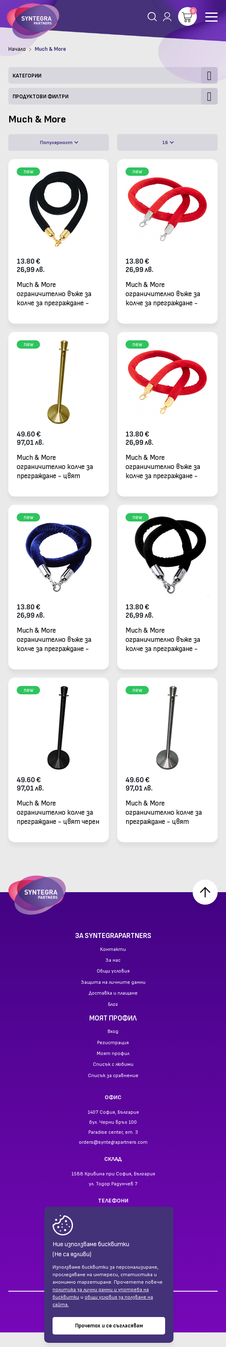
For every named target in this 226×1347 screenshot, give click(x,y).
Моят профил (113, 1069)
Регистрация (113, 1057)
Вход (113, 1047)
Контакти (113, 964)
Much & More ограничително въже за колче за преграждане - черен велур (54, 294)
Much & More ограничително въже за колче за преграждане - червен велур (163, 294)
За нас (113, 975)
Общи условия (113, 986)
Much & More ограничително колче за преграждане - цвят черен (58, 812)
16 (168, 143)
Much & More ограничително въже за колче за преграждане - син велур (54, 639)
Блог (113, 1019)
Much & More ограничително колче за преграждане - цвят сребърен (164, 812)
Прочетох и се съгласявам (109, 1325)
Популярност (59, 143)
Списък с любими (113, 1080)
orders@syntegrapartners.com (113, 1157)
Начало (17, 49)
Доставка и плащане (113, 1008)
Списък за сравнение (113, 1091)
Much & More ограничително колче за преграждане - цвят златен (55, 467)
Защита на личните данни (113, 997)
